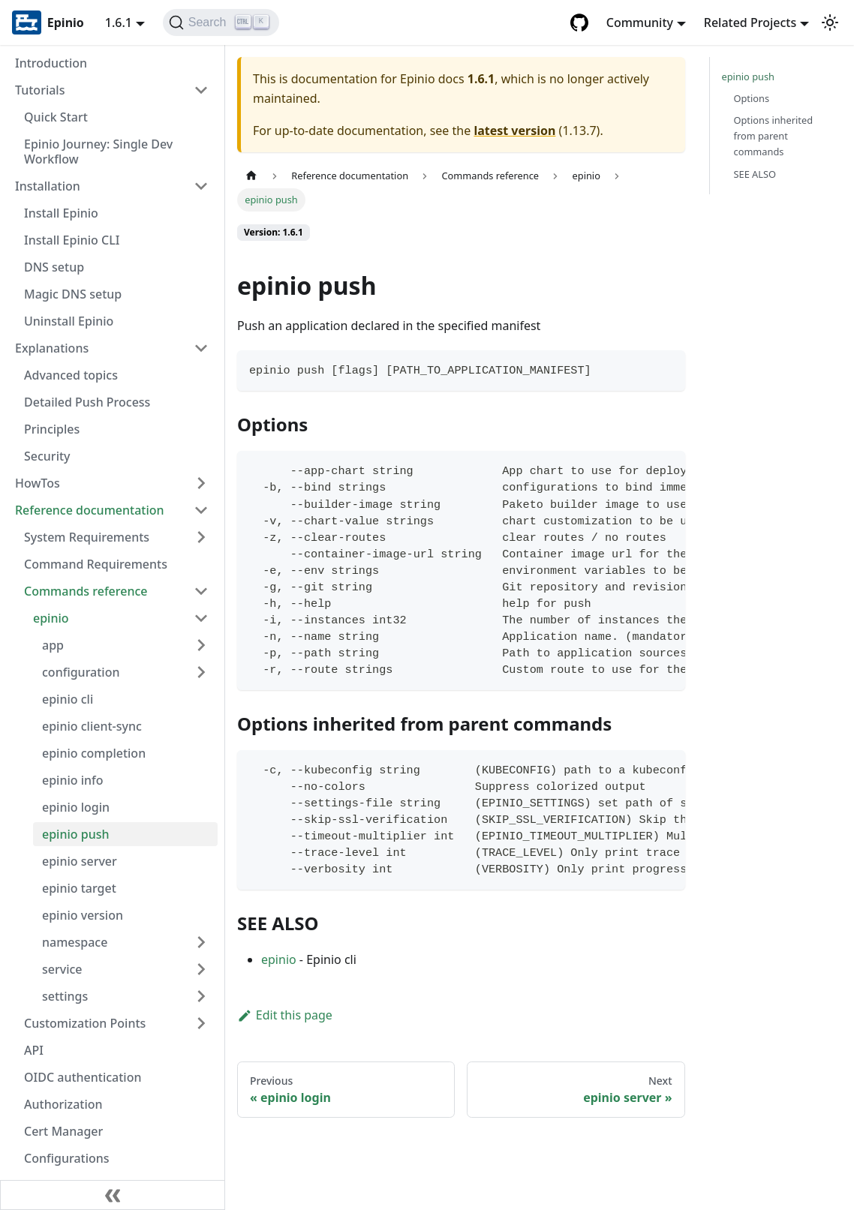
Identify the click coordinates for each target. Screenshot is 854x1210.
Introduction (51, 63)
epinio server (79, 861)
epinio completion (94, 753)
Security (47, 456)
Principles (52, 429)
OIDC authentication (83, 1077)
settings (65, 996)
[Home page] (251, 176)
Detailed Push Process (87, 402)
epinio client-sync (92, 726)
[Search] (221, 22)
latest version (514, 130)
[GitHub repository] (579, 23)
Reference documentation (89, 510)
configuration (81, 672)
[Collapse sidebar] (112, 1195)
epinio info (73, 780)
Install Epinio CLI (71, 240)
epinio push (75, 834)
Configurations (67, 1158)
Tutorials (40, 90)
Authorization (63, 1104)
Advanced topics (71, 375)
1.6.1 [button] (118, 22)
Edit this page (284, 1015)
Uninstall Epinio (68, 321)
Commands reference (86, 591)
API (34, 1050)
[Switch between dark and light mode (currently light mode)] (830, 23)
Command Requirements (95, 564)
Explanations (52, 348)
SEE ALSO (755, 174)
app (53, 645)
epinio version (82, 915)
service (62, 969)
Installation (47, 186)
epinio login (76, 807)
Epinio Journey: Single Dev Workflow (98, 151)
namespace (74, 942)
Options (752, 98)
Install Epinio (61, 213)
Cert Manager (63, 1131)
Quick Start (56, 117)
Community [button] (639, 22)
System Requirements (86, 537)
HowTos (37, 483)
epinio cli (67, 699)
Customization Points (85, 1023)
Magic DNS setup (73, 294)
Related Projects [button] (750, 22)
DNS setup (54, 267)
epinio (51, 618)
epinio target (79, 888)
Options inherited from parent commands (773, 135)
